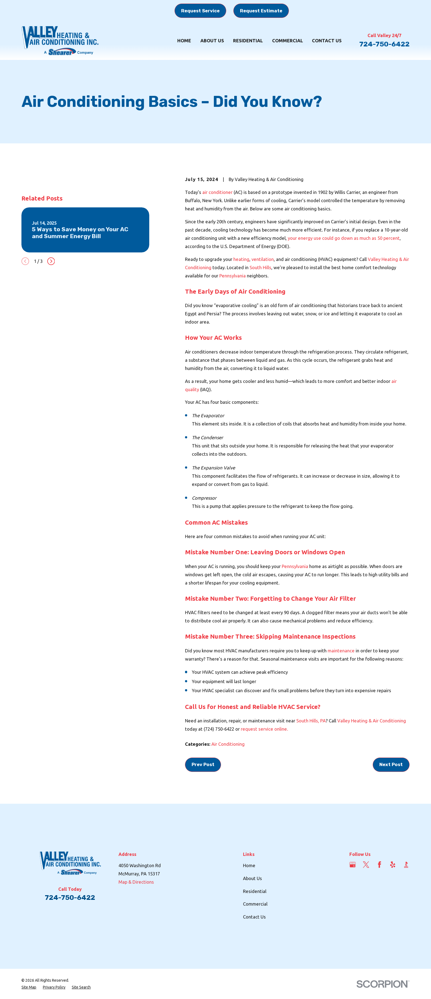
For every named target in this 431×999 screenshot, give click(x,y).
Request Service (200, 10)
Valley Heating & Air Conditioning (371, 720)
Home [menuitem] (184, 40)
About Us (252, 878)
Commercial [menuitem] (287, 40)
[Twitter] (366, 864)
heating (241, 259)
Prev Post (203, 764)
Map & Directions (136, 881)
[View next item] (51, 346)
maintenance (341, 650)
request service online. (264, 728)
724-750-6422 (384, 44)
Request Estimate (261, 10)
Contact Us (254, 916)
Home (249, 865)
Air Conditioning (228, 744)
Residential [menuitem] (248, 40)
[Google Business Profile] (352, 864)
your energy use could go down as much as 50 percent (344, 238)
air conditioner (218, 192)
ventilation (263, 259)
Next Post (391, 764)
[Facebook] (379, 864)
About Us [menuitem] (212, 40)
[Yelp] (392, 864)
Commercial (255, 903)
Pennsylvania (233, 275)
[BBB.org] (406, 864)
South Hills (260, 267)
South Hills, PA (311, 720)
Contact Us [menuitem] (327, 40)
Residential (254, 891)
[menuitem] (28, 987)
